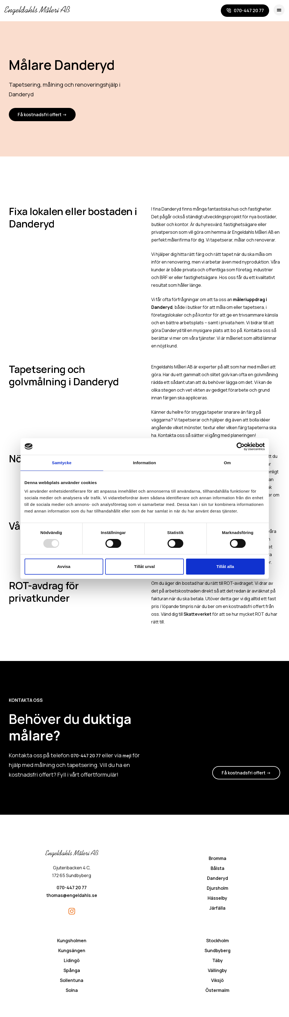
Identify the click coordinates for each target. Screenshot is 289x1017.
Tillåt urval (144, 566)
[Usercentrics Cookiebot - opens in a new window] (240, 446)
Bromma (217, 859)
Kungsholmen (71, 941)
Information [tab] (144, 462)
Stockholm (217, 941)
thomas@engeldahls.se (71, 896)
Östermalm (217, 991)
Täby (217, 961)
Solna (72, 991)
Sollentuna (71, 981)
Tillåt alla (225, 566)
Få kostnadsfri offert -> (42, 115)
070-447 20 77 (86, 756)
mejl (127, 756)
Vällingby (217, 971)
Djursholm (217, 889)
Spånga (71, 971)
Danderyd (217, 879)
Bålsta (217, 869)
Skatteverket (197, 615)
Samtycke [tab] (61, 462)
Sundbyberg (217, 951)
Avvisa (63, 566)
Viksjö (217, 981)
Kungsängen (71, 951)
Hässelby (217, 899)
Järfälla (217, 909)
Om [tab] (227, 462)
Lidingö (71, 961)
